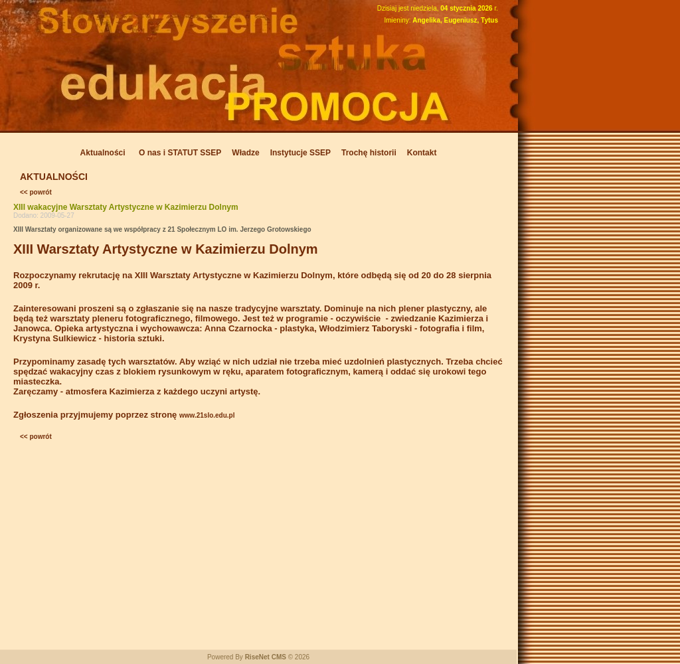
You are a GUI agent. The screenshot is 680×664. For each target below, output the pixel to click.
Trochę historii (368, 152)
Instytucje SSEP (300, 152)
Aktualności (103, 152)
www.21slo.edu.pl (207, 415)
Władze (245, 152)
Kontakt (422, 152)
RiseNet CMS (265, 657)
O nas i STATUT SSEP (180, 152)
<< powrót (36, 192)
